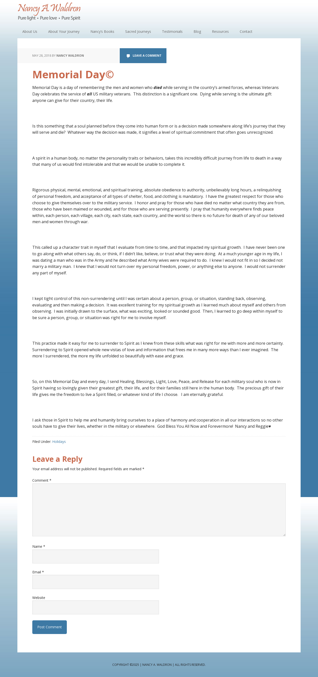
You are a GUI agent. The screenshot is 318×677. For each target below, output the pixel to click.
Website (38, 597)
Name (38, 546)
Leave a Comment (147, 55)
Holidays (59, 441)
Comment (41, 480)
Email (38, 572)
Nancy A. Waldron (49, 12)
